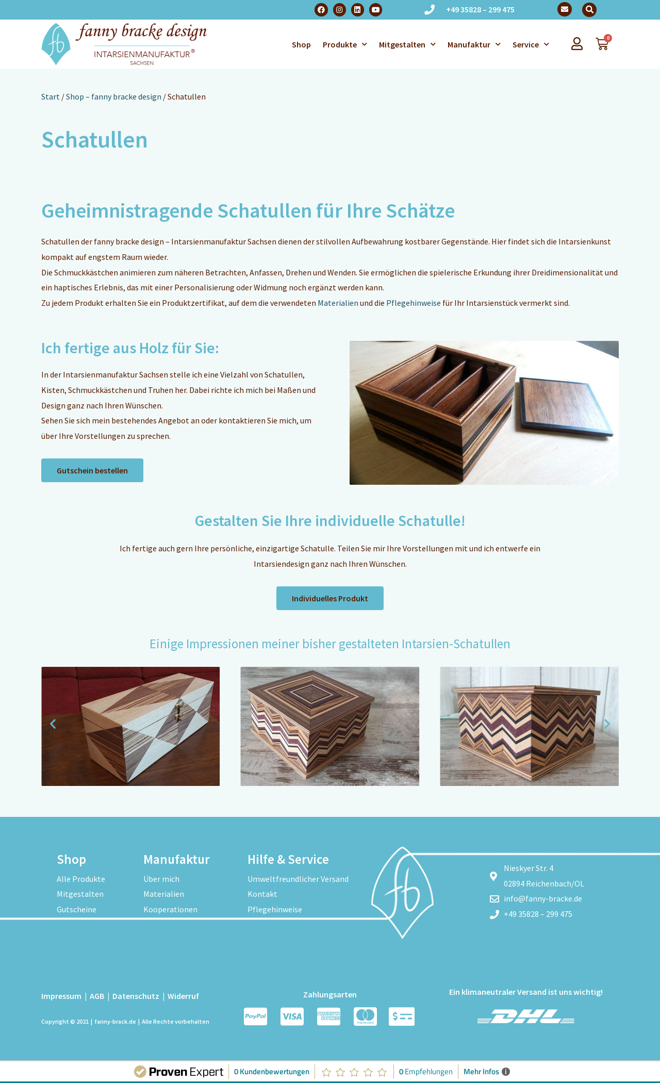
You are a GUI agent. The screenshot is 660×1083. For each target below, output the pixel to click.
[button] (589, 10)
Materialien (338, 303)
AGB (97, 996)
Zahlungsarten (330, 994)
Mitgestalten (407, 44)
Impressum (61, 996)
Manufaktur (474, 44)
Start (50, 96)
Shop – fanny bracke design (113, 96)
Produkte (345, 44)
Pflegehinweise (413, 303)
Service (531, 44)
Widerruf (183, 996)
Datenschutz (135, 996)
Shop (301, 44)
